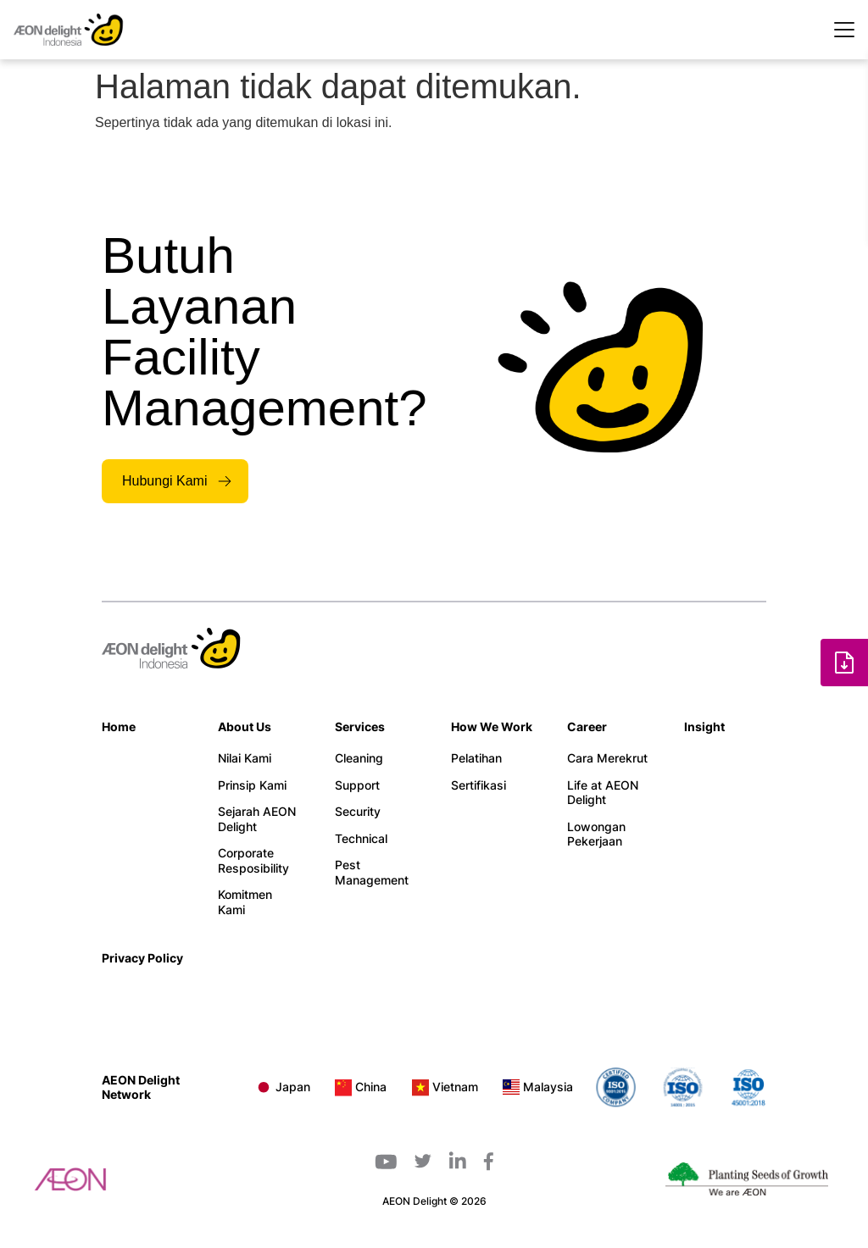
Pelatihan (476, 758)
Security (358, 811)
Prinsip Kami (252, 785)
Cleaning (359, 758)
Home (119, 726)
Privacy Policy (142, 958)
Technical (361, 838)
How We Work (491, 726)
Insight (704, 726)
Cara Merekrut (607, 758)
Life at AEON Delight (602, 792)
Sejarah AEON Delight (257, 819)
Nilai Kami (244, 758)
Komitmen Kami (245, 902)
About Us (244, 726)
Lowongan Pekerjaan (596, 834)
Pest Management (372, 872)
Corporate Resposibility (253, 860)
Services (360, 726)
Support (357, 785)
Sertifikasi (478, 785)
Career (587, 726)
